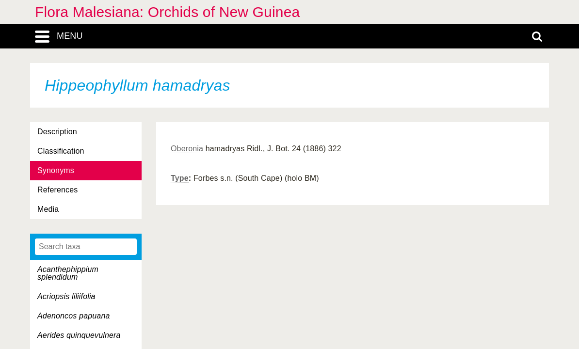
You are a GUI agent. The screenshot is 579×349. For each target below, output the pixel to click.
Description (57, 131)
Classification (60, 151)
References (57, 190)
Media (48, 209)
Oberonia (187, 148)
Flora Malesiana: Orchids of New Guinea (167, 12)
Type (180, 178)
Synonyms (55, 170)
